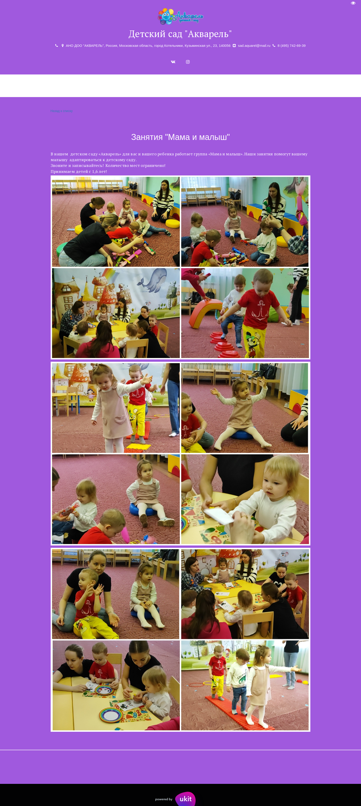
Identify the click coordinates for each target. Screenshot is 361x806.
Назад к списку (61, 111)
